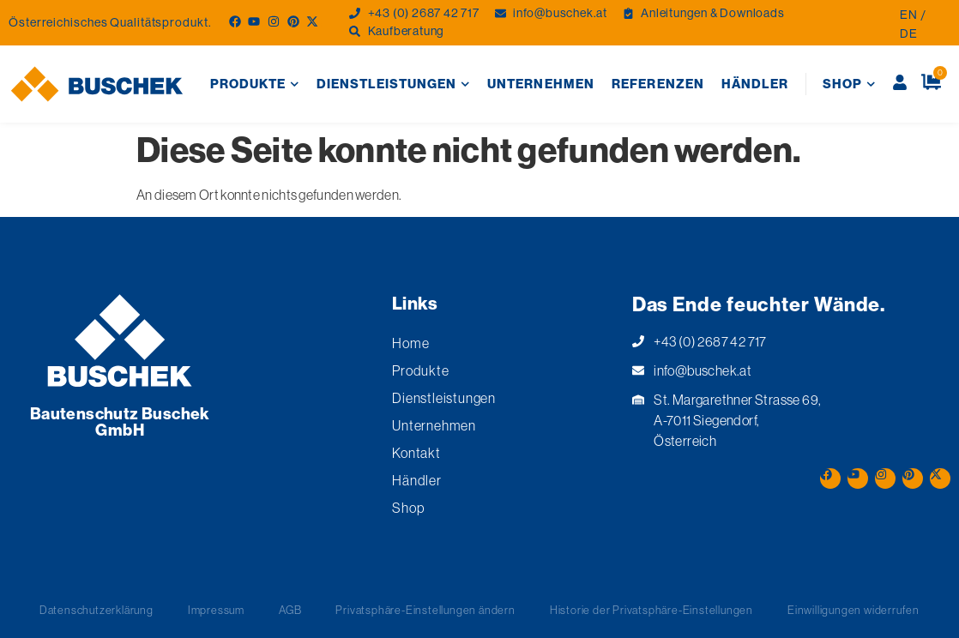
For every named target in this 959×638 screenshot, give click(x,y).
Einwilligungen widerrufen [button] (853, 610)
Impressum (216, 610)
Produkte (254, 84)
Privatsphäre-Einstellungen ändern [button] (425, 610)
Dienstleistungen (393, 84)
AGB (290, 610)
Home (410, 343)
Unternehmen (540, 83)
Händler (754, 83)
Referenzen (658, 83)
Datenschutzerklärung (96, 610)
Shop (849, 84)
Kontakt (416, 452)
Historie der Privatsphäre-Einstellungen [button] (651, 610)
